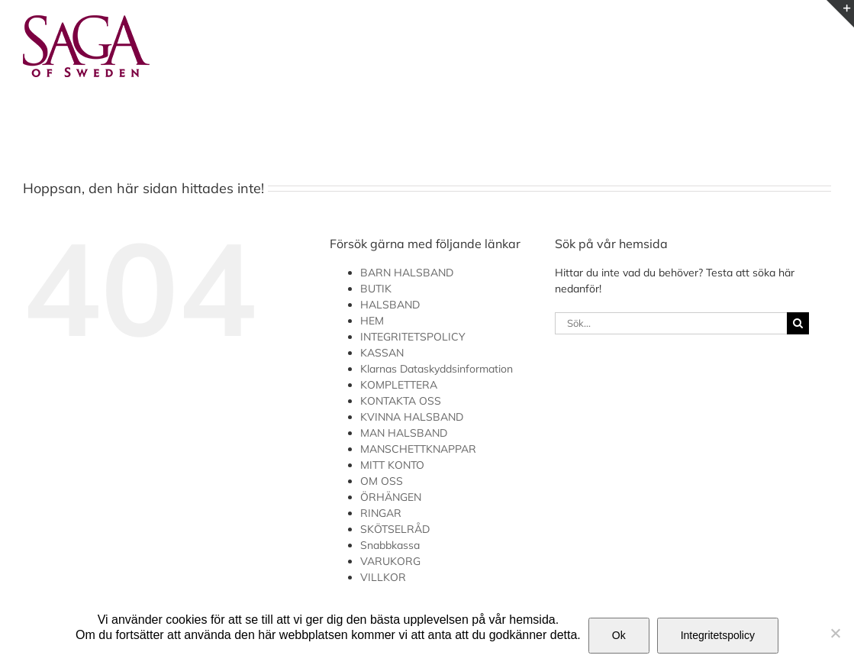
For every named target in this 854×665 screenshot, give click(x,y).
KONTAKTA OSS (400, 401)
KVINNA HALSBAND (411, 417)
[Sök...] (671, 323)
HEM (372, 321)
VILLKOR (383, 577)
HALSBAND (390, 305)
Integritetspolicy (718, 635)
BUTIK (376, 288)
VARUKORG (390, 561)
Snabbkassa (390, 545)
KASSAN (382, 353)
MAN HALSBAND (403, 433)
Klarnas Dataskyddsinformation (436, 369)
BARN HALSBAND (406, 272)
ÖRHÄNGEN (390, 497)
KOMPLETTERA (398, 385)
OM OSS (381, 481)
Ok (619, 635)
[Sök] (798, 323)
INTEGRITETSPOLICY (413, 337)
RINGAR (380, 513)
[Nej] (835, 633)
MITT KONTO (392, 465)
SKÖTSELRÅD (395, 529)
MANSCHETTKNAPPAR (418, 449)
